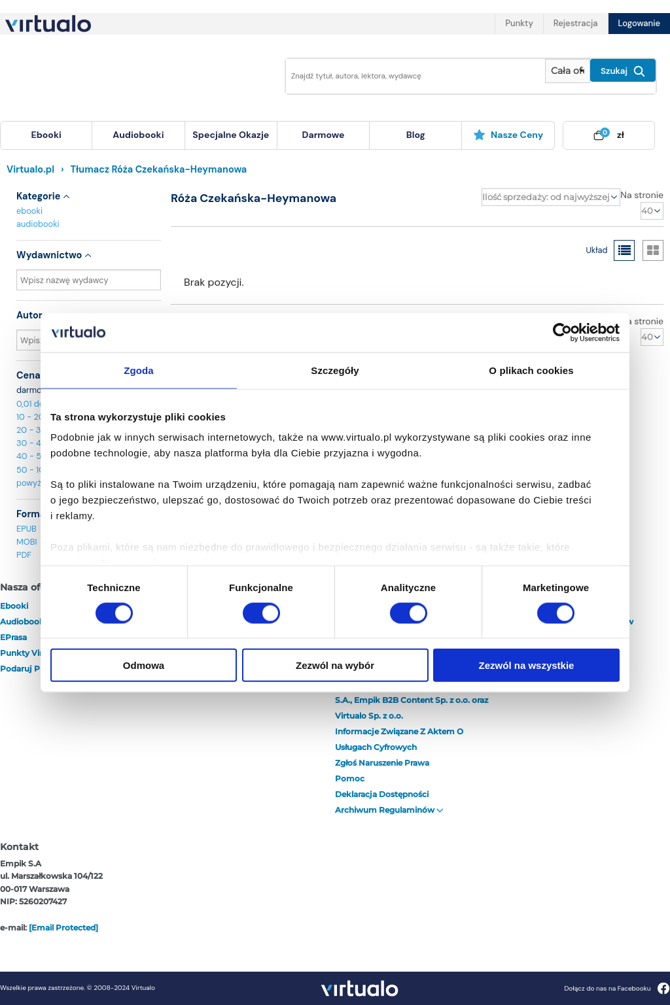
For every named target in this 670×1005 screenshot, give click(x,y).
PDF (23, 554)
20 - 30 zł (35, 429)
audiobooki (38, 224)
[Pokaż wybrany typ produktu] (567, 71)
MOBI (26, 541)
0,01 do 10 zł (39, 403)
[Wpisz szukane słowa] (411, 76)
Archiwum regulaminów (389, 810)
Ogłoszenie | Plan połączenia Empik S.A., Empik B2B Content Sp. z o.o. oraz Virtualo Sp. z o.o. (411, 700)
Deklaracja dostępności (382, 794)
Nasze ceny (508, 135)
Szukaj (623, 71)
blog (415, 135)
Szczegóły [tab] (335, 369)
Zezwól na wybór (335, 665)
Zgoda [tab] (139, 369)
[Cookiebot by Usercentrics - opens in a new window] (562, 332)
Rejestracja (576, 23)
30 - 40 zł (35, 443)
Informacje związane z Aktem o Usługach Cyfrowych (399, 739)
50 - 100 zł (37, 469)
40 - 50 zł (35, 456)
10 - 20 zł (34, 416)
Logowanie (639, 23)
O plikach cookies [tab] (531, 369)
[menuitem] (46, 135)
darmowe (323, 135)
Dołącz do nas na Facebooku (616, 988)
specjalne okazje (230, 135)
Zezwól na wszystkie (526, 665)
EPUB (26, 528)
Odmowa (143, 665)
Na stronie (641, 195)
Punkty (519, 23)
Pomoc (349, 778)
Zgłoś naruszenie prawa (382, 763)
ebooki (29, 210)
